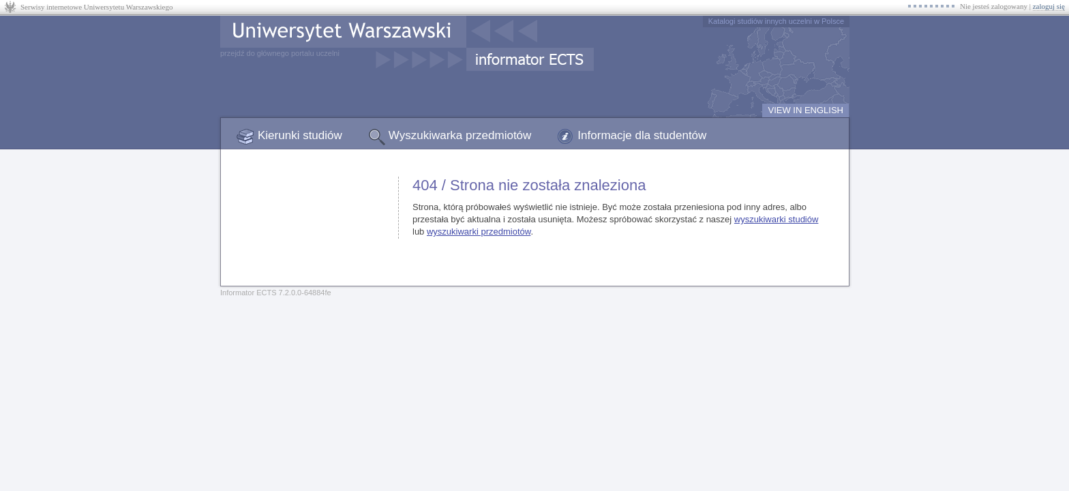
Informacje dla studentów (641, 135)
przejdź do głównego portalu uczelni (280, 53)
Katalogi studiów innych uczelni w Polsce (776, 21)
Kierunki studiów (300, 135)
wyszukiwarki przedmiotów (478, 231)
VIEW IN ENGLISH (805, 110)
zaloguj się (1049, 6)
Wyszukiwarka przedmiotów (460, 135)
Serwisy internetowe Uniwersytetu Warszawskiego (96, 7)
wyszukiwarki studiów (776, 219)
